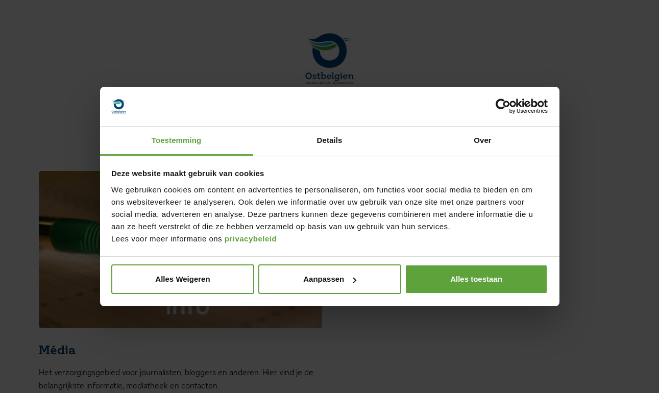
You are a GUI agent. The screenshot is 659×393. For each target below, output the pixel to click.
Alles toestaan (476, 279)
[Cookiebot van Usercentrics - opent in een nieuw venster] (503, 106)
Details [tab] (330, 140)
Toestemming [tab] (177, 140)
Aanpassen (329, 279)
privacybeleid (251, 238)
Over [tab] (483, 140)
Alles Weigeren (182, 279)
